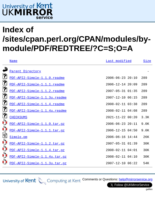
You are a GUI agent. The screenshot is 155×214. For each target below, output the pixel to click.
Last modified (118, 60)
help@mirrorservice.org (135, 179)
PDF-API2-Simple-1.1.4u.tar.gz (38, 156)
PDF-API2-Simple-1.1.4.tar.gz (37, 150)
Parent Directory (25, 71)
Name (13, 60)
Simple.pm (18, 136)
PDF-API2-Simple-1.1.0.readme (37, 77)
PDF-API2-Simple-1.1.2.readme (37, 90)
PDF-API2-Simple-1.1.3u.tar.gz (38, 163)
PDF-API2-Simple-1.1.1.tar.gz (37, 130)
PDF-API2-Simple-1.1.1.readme (37, 84)
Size (147, 60)
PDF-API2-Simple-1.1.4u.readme (38, 110)
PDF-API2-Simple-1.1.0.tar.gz (37, 123)
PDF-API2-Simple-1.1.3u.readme (38, 97)
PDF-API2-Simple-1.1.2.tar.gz (37, 143)
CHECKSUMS (18, 117)
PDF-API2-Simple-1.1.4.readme (37, 104)
